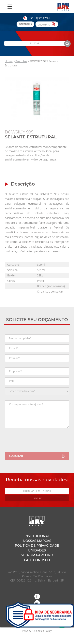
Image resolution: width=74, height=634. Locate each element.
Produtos (21, 61)
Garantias (25, 24)
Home (9, 61)
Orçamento (47, 24)
